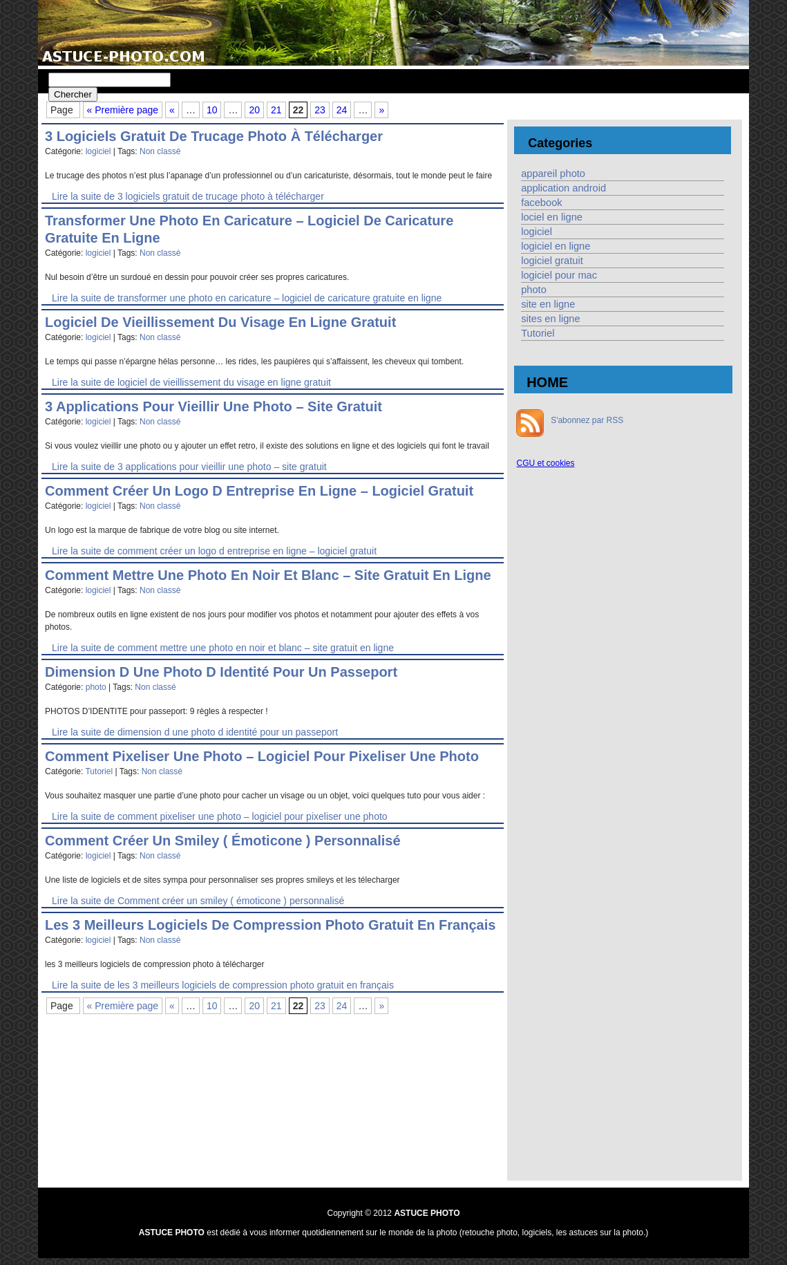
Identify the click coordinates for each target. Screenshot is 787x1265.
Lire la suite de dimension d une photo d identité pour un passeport (195, 732)
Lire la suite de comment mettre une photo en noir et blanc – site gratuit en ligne (223, 647)
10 (212, 109)
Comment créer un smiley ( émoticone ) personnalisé (223, 840)
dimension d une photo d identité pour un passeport (221, 672)
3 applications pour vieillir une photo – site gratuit (213, 406)
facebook (541, 202)
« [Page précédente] (172, 109)
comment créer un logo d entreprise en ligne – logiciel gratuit (259, 490)
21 (276, 109)
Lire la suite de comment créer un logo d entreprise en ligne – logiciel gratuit (214, 550)
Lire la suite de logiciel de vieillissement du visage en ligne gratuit (191, 382)
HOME (547, 382)
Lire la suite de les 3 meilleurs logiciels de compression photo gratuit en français (223, 985)
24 (342, 109)
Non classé (160, 151)
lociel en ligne (551, 217)
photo (96, 687)
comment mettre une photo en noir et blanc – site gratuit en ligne (268, 575)
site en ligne (548, 304)
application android (563, 188)
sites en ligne (550, 318)
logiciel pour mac (559, 275)
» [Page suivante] (381, 109)
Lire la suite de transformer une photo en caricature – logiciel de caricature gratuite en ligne (247, 297)
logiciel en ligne (555, 246)
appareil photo (553, 173)
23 (319, 109)
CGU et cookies (545, 463)
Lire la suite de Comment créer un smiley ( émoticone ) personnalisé (198, 900)
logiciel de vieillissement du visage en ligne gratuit (220, 322)
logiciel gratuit (552, 260)
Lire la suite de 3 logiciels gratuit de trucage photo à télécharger (188, 196)
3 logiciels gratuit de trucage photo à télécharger (214, 136)
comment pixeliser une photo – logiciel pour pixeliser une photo (262, 756)
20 (254, 109)
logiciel (98, 151)
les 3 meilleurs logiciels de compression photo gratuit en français (270, 925)
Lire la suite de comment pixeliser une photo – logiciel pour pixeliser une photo (220, 816)
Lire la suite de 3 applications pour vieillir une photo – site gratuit (189, 466)
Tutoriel (99, 771)
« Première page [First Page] (123, 109)
